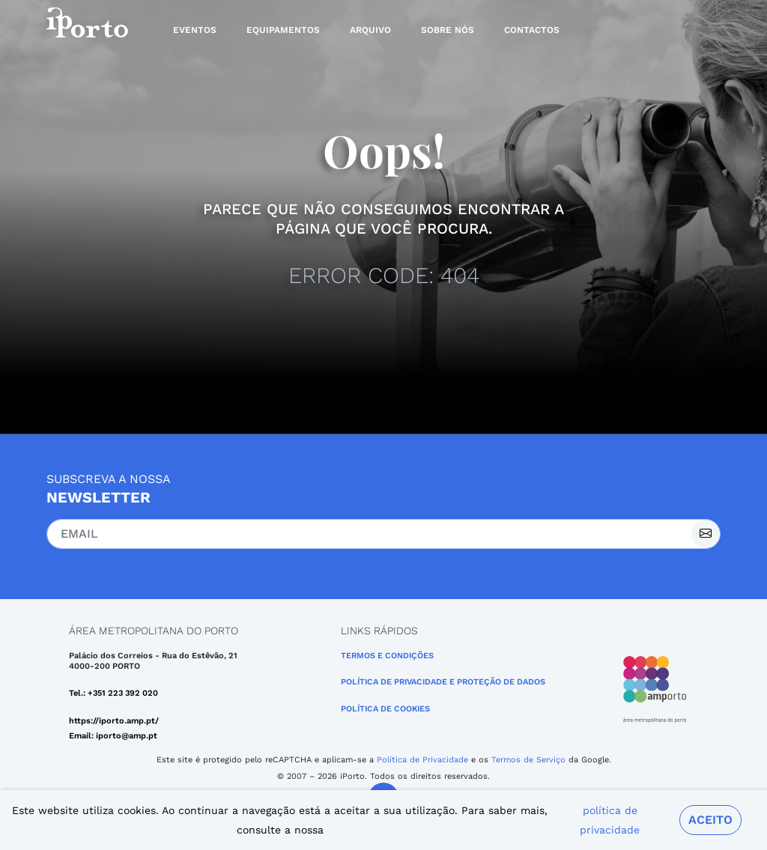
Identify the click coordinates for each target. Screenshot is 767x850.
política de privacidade (610, 820)
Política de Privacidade (422, 760)
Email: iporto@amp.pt (113, 736)
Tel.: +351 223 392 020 (113, 693)
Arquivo (370, 30)
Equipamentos (283, 30)
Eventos (194, 30)
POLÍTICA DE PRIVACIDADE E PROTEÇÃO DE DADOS (443, 682)
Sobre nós (447, 30)
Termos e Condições (387, 656)
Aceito (710, 820)
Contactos (532, 30)
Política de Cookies (385, 709)
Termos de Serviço (528, 760)
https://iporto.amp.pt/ (114, 721)
